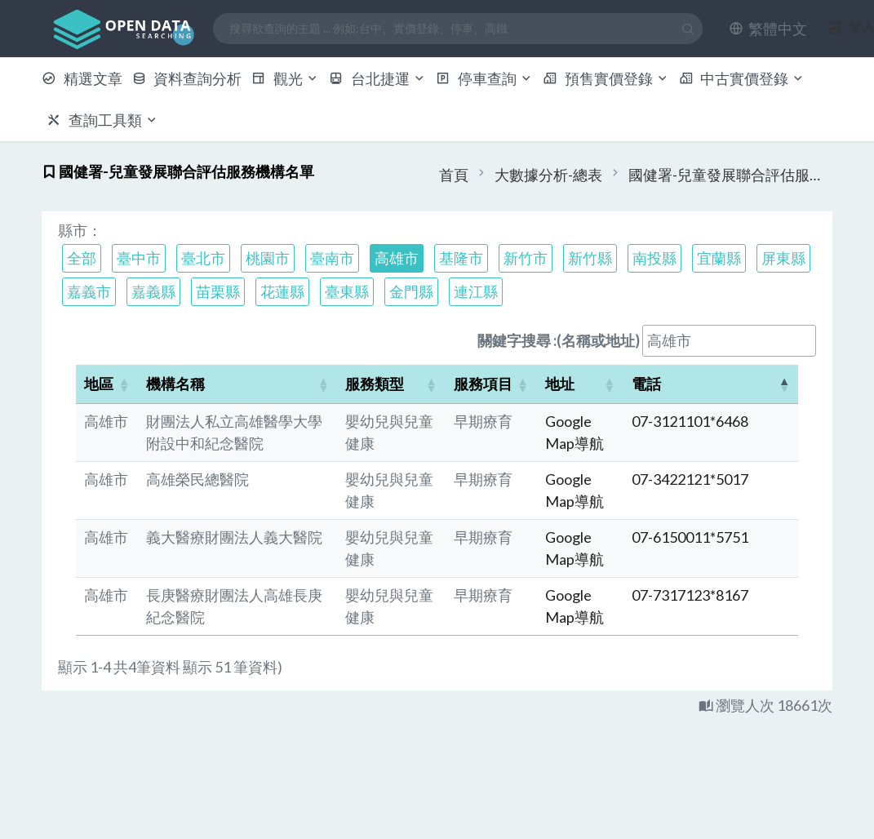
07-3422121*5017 (690, 479)
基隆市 (461, 258)
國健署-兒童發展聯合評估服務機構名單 (730, 175)
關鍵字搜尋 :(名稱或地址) (558, 340)
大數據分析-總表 (548, 175)
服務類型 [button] (374, 384)
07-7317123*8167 (690, 595)
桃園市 (268, 258)
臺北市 (203, 258)
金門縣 (411, 291)
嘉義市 (89, 291)
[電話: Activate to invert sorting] (710, 384)
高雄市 (397, 258)
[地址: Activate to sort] (580, 384)
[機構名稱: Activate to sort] (237, 384)
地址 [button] (560, 384)
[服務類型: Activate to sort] (391, 384)
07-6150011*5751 (690, 537)
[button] (768, 28)
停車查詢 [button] (484, 78)
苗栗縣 (218, 291)
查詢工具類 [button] (102, 120)
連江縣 (476, 291)
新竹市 (526, 258)
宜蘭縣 (719, 258)
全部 (81, 258)
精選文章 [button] (82, 78)
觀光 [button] (285, 78)
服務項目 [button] (483, 384)
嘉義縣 (153, 291)
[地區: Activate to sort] (107, 384)
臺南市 (332, 258)
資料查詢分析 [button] (187, 78)
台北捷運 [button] (377, 78)
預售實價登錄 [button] (606, 78)
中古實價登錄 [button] (742, 78)
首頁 (453, 175)
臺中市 (139, 258)
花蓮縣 (282, 291)
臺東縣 (347, 291)
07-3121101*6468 (690, 421)
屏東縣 (783, 258)
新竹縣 (590, 258)
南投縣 (654, 258)
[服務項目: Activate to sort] (491, 384)
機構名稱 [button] (175, 384)
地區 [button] (98, 384)
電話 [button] (646, 384)
